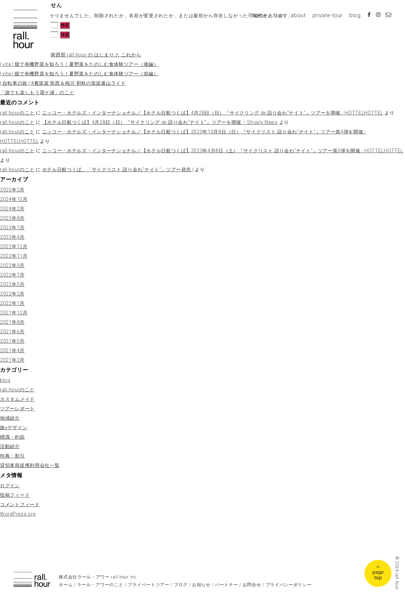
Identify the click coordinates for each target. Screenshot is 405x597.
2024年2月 (12, 208)
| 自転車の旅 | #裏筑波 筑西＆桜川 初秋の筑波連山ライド (63, 83)
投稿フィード (15, 495)
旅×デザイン (13, 427)
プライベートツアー (148, 584)
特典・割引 (12, 456)
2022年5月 (12, 284)
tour (278, 15)
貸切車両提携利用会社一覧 (29, 465)
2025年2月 (12, 189)
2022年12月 (14, 246)
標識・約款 (12, 437)
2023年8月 (12, 218)
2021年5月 (12, 341)
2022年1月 (12, 303)
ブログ (181, 584)
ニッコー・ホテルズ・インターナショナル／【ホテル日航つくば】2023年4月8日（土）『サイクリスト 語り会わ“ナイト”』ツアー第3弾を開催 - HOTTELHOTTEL (222, 150)
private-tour (328, 15)
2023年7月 (12, 227)
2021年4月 (12, 350)
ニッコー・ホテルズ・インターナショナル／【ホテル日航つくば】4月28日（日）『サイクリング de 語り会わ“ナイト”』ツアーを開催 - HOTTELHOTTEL (212, 112)
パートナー (226, 584)
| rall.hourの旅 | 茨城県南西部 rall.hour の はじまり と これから (70, 54)
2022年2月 (12, 293)
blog (355, 15)
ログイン (10, 485)
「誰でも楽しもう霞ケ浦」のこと (37, 92)
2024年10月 (14, 199)
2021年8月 (12, 322)
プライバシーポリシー (289, 584)
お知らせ (201, 584)
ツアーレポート (17, 408)
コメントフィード (20, 504)
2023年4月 (12, 237)
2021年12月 (14, 312)
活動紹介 (10, 446)
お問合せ (252, 584)
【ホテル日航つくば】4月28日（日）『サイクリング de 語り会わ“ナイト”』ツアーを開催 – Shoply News (160, 122)
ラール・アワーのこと (100, 584)
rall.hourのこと (17, 112)
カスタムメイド (17, 399)
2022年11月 (14, 256)
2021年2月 (12, 360)
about (298, 15)
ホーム (66, 584)
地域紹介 (10, 418)
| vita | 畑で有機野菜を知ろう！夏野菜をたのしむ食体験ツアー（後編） (79, 64)
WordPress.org (18, 514)
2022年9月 (12, 265)
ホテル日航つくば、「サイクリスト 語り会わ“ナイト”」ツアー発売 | (118, 169)
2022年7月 (12, 275)
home (259, 15)
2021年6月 (12, 331)
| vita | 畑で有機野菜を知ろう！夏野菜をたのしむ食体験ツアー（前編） (79, 73)
